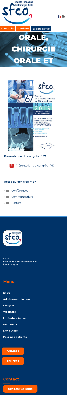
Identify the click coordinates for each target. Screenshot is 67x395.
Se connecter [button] (41, 29)
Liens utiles (10, 330)
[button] (61, 10)
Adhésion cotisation (16, 299)
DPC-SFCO (10, 324)
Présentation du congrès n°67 (34, 165)
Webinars (9, 311)
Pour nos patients (15, 336)
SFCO (6, 292)
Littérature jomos (14, 318)
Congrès (9, 305)
